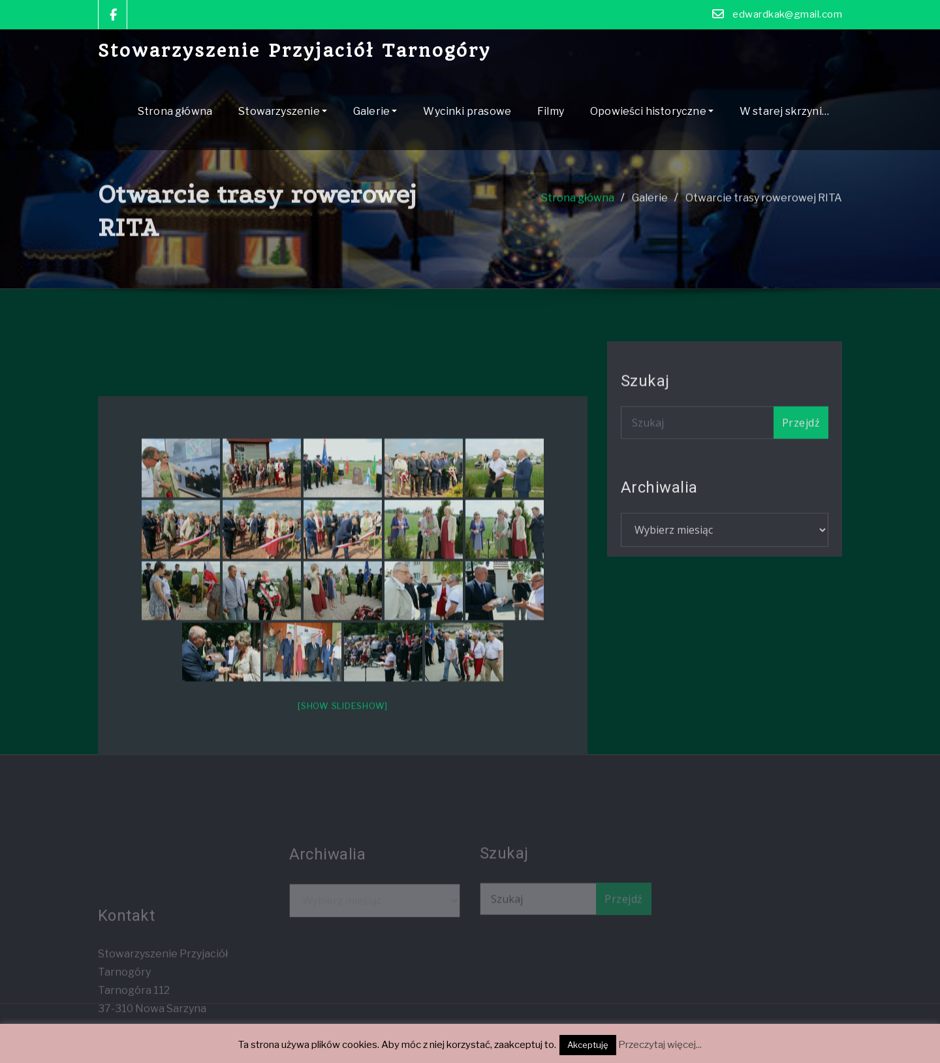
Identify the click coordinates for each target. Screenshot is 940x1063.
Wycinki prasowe (467, 111)
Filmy (550, 111)
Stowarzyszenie (282, 111)
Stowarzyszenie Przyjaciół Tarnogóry (294, 50)
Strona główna (175, 111)
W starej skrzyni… (784, 111)
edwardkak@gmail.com (787, 14)
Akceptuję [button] (587, 1045)
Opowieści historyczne (651, 111)
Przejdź (801, 439)
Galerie (375, 111)
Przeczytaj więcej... (660, 1045)
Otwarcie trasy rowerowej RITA (763, 214)
